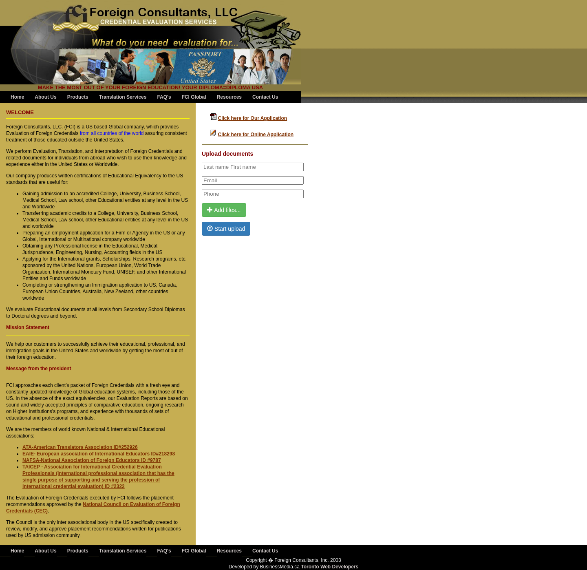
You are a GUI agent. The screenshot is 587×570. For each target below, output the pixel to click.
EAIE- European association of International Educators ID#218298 (98, 454)
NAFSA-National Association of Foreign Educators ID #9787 (91, 460)
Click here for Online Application (256, 134)
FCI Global (194, 97)
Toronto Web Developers (329, 567)
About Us (45, 97)
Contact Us (265, 97)
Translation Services (123, 97)
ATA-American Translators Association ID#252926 (80, 447)
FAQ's (164, 97)
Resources (229, 97)
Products (77, 97)
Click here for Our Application (252, 118)
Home (17, 97)
